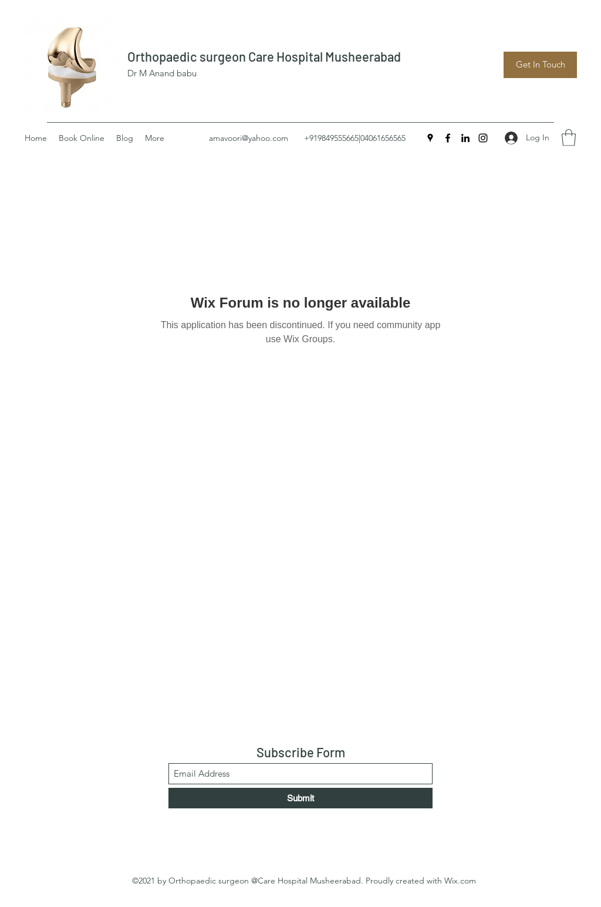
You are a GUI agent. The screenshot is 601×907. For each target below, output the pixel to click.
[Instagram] (483, 138)
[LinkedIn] (465, 138)
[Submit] (300, 798)
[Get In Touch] (540, 65)
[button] (569, 137)
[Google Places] (430, 138)
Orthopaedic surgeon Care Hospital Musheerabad (264, 56)
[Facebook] (448, 138)
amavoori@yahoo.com (248, 138)
